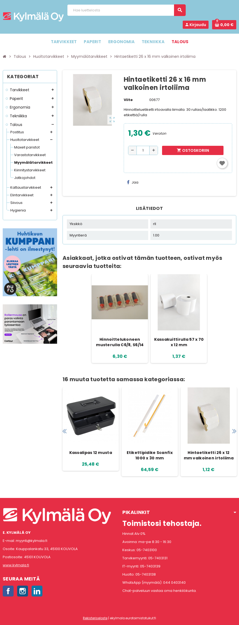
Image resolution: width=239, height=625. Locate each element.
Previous (64, 431)
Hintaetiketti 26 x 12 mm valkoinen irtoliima (209, 455)
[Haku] (126, 10)
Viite (128, 99)
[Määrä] (143, 150)
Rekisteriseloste (95, 618)
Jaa (132, 182)
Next (234, 431)
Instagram (22, 591)
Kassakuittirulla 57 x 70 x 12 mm (179, 342)
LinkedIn (37, 591)
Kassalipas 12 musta (90, 452)
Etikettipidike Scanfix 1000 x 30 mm (150, 455)
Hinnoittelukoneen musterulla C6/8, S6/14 (120, 342)
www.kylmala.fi (16, 565)
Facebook (8, 591)
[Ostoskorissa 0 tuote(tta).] (224, 24)
